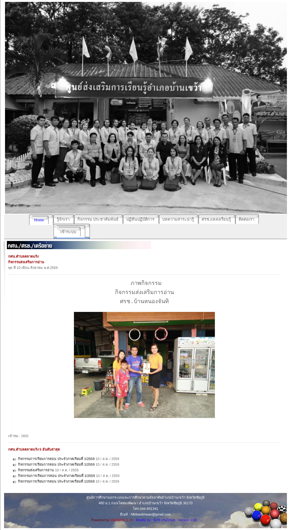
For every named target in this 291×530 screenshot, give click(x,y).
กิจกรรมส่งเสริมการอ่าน (36, 470)
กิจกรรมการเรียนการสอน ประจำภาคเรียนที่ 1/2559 (56, 459)
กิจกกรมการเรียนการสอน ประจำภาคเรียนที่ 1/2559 (56, 476)
